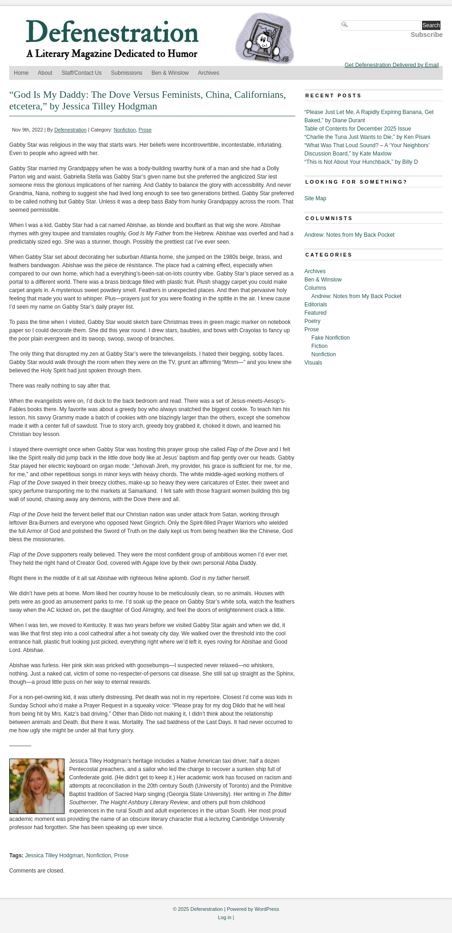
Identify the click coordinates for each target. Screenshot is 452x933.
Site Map (315, 198)
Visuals (313, 362)
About (45, 73)
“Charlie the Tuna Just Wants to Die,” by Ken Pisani (367, 137)
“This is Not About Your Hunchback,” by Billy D (361, 162)
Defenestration (70, 129)
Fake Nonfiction (330, 338)
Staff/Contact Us (81, 73)
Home (21, 73)
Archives (208, 73)
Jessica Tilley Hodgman (54, 855)
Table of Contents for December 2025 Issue (357, 129)
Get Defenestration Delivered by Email (392, 65)
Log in (224, 917)
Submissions (127, 73)
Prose (145, 129)
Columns (315, 288)
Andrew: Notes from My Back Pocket (349, 235)
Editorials (315, 304)
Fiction (319, 346)
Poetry (312, 321)
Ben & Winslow (170, 73)
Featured (315, 313)
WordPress (267, 909)
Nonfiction (125, 129)
